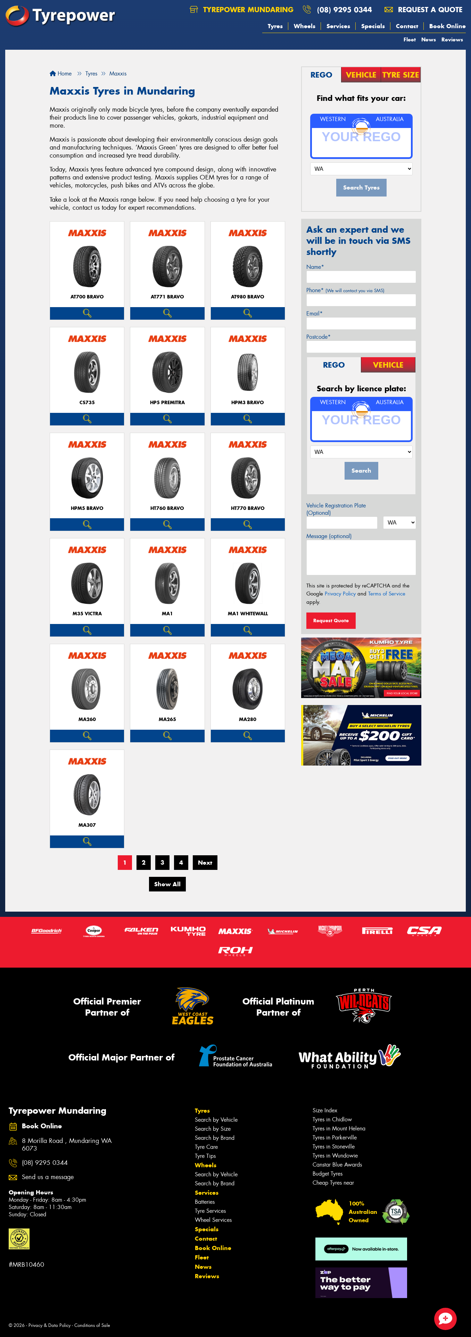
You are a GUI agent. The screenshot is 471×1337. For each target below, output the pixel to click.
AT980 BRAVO (247, 297)
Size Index (325, 1110)
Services (338, 26)
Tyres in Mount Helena (339, 1128)
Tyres (275, 26)
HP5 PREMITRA (167, 403)
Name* (315, 267)
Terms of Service (386, 593)
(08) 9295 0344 (344, 9)
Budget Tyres (327, 1173)
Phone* (345, 290)
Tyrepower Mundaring (242, 9)
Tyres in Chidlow (332, 1119)
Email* (314, 313)
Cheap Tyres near (333, 1182)
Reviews (452, 39)
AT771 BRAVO (167, 297)
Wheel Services (213, 1220)
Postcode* (318, 337)
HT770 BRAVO (248, 508)
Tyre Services (210, 1211)
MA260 (87, 719)
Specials (373, 26)
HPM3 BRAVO (247, 403)
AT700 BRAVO (87, 297)
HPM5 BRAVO (87, 508)
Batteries (205, 1202)
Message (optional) (329, 536)
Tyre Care (206, 1147)
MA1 (167, 614)
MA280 (247, 719)
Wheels (304, 26)
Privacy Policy (340, 593)
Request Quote (331, 620)
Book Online (447, 26)
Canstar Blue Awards (337, 1164)
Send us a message (48, 1177)
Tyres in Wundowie (335, 1155)
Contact (407, 26)
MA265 (167, 719)
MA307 (87, 825)
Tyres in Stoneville (334, 1146)
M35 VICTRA (87, 614)
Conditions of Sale (92, 1325)
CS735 (87, 403)
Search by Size (213, 1128)
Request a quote (423, 9)
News (428, 39)
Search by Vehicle (216, 1119)
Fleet (410, 39)
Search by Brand (214, 1138)
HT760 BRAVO (167, 508)
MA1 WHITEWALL (248, 614)
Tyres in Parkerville (335, 1137)
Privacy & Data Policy (49, 1325)
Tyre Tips (205, 1156)
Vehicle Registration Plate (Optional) (336, 509)
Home (61, 73)
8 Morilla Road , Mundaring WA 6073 (67, 1145)
